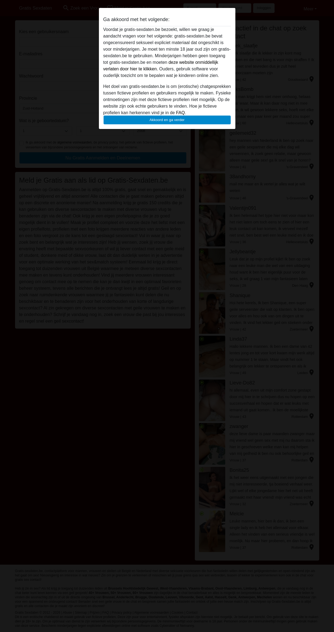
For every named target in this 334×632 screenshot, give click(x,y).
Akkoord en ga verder (166, 120)
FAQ (180, 112)
